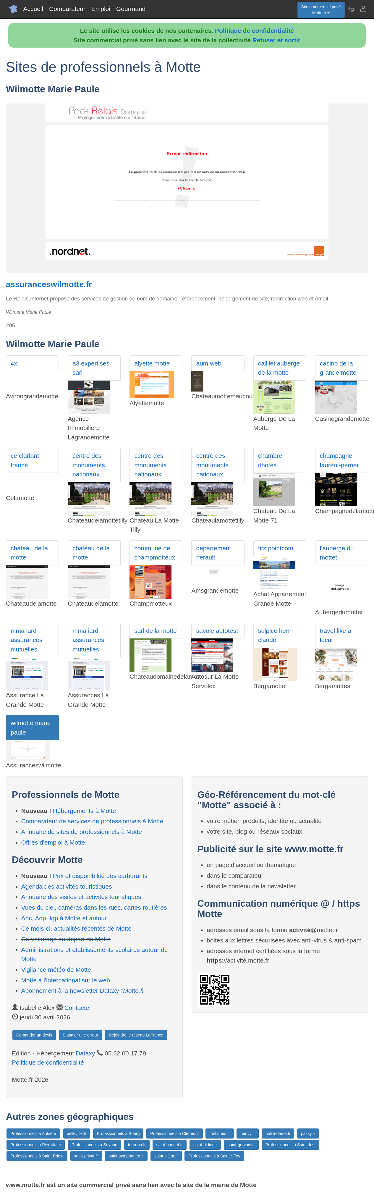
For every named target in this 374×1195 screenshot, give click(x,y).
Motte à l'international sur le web (65, 980)
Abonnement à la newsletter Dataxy (83, 990)
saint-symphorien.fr (126, 1156)
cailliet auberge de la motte (279, 368)
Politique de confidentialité (254, 30)
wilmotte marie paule (31, 727)
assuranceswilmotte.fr (49, 284)
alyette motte (152, 363)
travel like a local (335, 635)
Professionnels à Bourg (118, 1133)
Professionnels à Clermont (174, 1133)
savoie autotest (217, 630)
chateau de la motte (29, 553)
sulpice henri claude (275, 635)
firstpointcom (275, 548)
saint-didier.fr (205, 1144)
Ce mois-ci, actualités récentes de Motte (76, 928)
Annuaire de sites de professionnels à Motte (81, 831)
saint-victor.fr (166, 1156)
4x (14, 363)
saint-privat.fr (86, 1156)
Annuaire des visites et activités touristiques (81, 896)
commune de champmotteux (154, 553)
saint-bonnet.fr (169, 1144)
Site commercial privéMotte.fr (321, 9)
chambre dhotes (270, 460)
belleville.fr (76, 1133)
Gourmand (130, 8)
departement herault (213, 553)
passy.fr (308, 1133)
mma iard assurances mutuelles (26, 640)
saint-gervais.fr (241, 1144)
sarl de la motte (155, 630)
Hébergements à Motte (84, 810)
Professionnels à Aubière (33, 1133)
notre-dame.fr (277, 1133)
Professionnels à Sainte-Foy (214, 1156)
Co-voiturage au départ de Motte (66, 939)
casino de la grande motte (338, 368)
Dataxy (85, 1053)
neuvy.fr (247, 1133)
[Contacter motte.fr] (363, 9)
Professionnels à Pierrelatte (35, 1144)
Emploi (100, 8)
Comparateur (67, 8)
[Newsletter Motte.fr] (351, 9)
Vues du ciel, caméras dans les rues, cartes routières (94, 907)
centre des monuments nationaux (88, 465)
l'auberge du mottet (337, 553)
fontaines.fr (219, 1133)
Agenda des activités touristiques (66, 886)
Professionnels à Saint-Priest (37, 1156)
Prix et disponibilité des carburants (100, 875)
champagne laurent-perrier (339, 460)
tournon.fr (137, 1144)
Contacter (77, 1007)
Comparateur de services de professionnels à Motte (92, 821)
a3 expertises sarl (90, 368)
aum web (208, 363)
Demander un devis (34, 1035)
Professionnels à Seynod (94, 1144)
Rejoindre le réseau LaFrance (136, 1035)
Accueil (33, 8)
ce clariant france (25, 460)
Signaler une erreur (80, 1035)
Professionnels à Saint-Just (290, 1144)
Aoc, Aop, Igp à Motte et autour (64, 918)
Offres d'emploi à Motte (53, 842)
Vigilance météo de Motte (56, 969)
